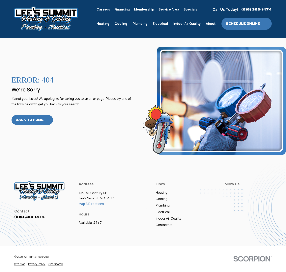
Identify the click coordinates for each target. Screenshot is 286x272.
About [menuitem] (210, 23)
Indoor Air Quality (168, 218)
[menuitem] (19, 264)
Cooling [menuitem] (121, 23)
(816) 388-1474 (256, 9)
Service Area (168, 9)
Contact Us (164, 224)
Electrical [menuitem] (160, 23)
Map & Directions (91, 203)
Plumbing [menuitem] (140, 23)
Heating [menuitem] (103, 23)
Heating (161, 192)
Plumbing (163, 205)
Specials (190, 9)
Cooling (161, 198)
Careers (103, 9)
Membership (144, 9)
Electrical (163, 212)
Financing (122, 9)
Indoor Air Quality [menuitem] (187, 23)
